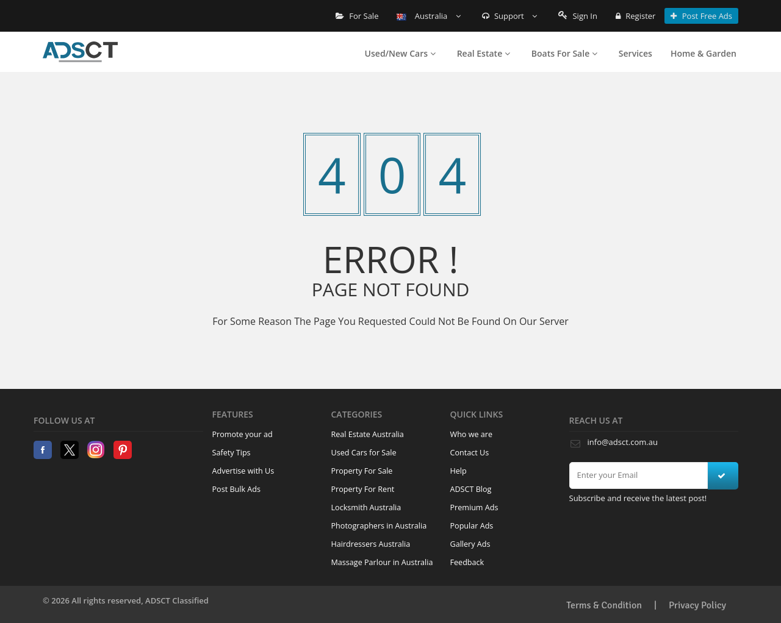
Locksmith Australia (366, 507)
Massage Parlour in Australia (382, 562)
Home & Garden (703, 53)
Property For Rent (363, 489)
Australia (428, 15)
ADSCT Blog (471, 489)
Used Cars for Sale (364, 452)
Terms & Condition (604, 605)
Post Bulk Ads (236, 489)
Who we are (471, 434)
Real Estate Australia (367, 434)
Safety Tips (231, 452)
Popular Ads (472, 526)
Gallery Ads (470, 544)
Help (458, 471)
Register (635, 15)
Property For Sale (362, 471)
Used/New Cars (400, 53)
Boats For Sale (564, 53)
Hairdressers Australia (371, 544)
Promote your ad (242, 434)
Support (510, 15)
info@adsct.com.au (623, 441)
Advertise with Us (243, 471)
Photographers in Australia (379, 526)
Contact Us (469, 452)
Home (80, 51)
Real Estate (483, 53)
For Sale (357, 15)
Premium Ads (474, 507)
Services (635, 53)
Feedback (467, 562)
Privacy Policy (697, 605)
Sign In (577, 15)
